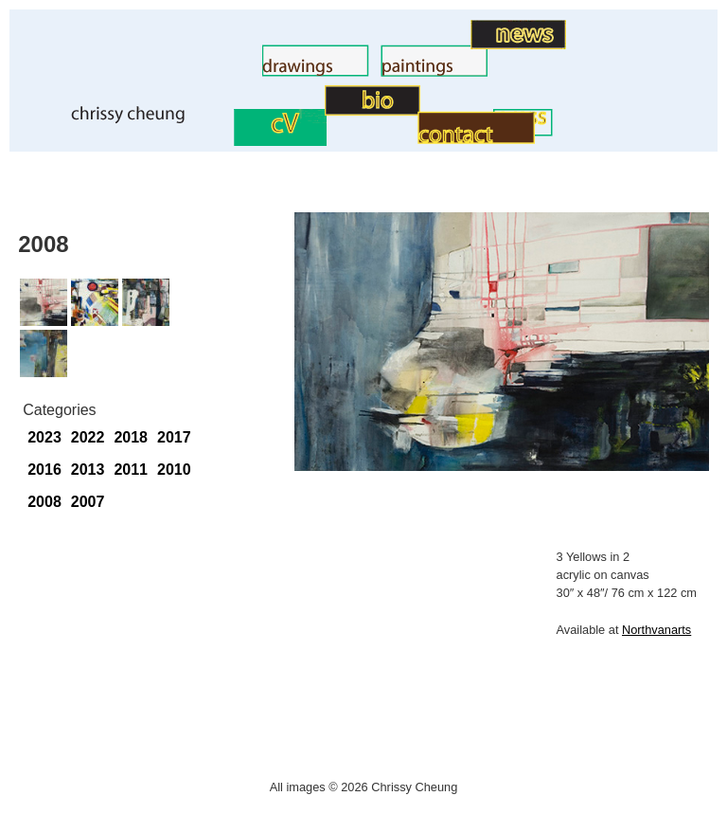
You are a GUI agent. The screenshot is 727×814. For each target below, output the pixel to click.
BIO (311, 110)
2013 (88, 469)
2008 (44, 502)
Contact (391, 139)
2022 (88, 437)
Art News (439, 44)
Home (36, 119)
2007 (88, 502)
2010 (174, 469)
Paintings (349, 71)
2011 (131, 469)
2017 (174, 437)
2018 (131, 437)
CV (223, 141)
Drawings (230, 71)
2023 (44, 437)
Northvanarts (656, 630)
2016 (44, 469)
